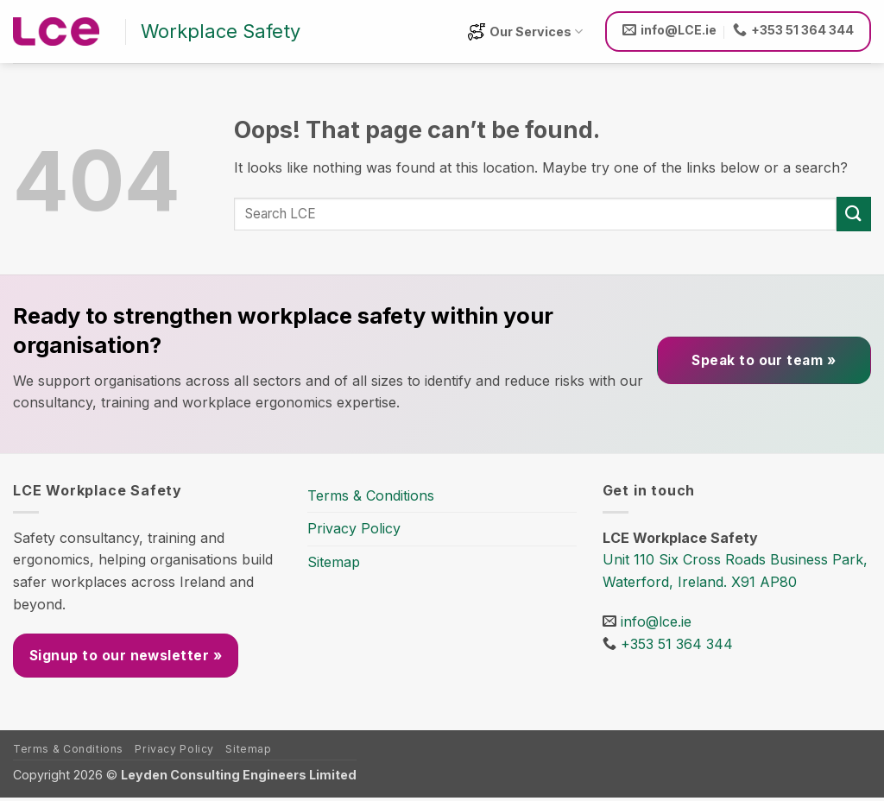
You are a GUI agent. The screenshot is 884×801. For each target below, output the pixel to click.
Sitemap (333, 562)
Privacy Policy (354, 528)
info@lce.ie (656, 621)
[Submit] (854, 213)
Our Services (525, 32)
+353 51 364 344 (677, 644)
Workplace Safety (220, 31)
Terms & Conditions (370, 495)
